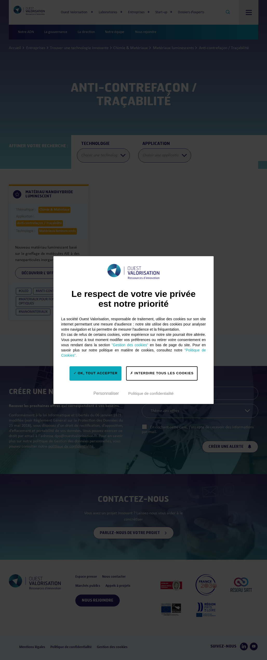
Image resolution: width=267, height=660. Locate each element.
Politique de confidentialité (150, 393)
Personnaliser (106, 393)
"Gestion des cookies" (130, 345)
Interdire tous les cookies (162, 373)
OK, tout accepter (96, 373)
